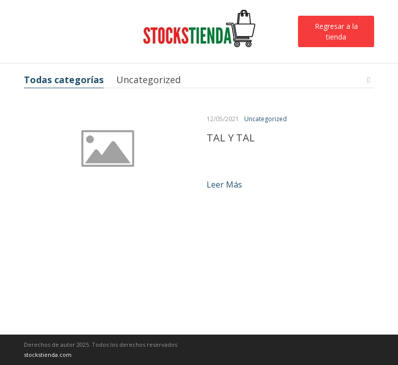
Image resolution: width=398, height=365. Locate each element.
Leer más (224, 184)
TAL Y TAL (231, 137)
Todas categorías (64, 80)
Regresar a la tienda (336, 31)
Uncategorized (148, 80)
